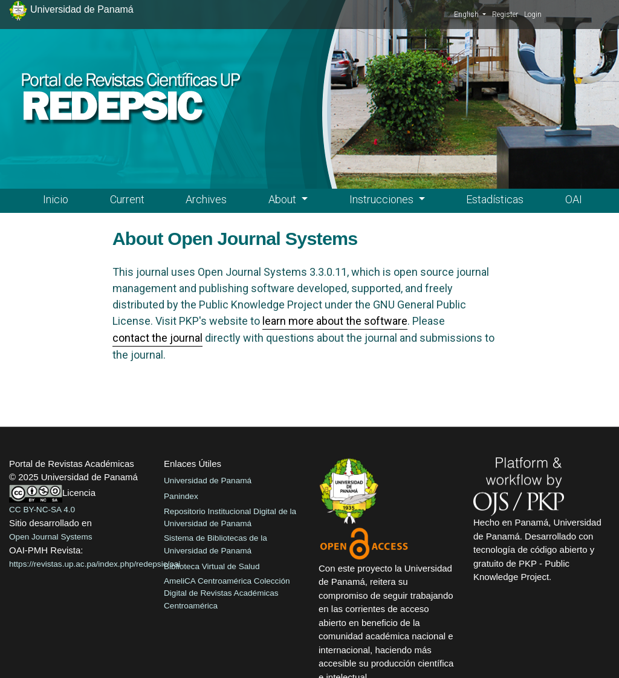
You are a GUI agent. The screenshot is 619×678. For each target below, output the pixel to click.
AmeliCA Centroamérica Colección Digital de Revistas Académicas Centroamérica (227, 593)
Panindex (181, 496)
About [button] (283, 199)
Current (127, 199)
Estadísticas (494, 199)
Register (505, 14)
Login (533, 14)
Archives (206, 199)
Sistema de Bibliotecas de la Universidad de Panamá (215, 544)
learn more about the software (334, 321)
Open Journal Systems (50, 536)
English (470, 14)
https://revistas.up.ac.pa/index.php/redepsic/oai (94, 564)
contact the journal (157, 337)
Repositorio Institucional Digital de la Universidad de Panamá (230, 517)
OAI (573, 199)
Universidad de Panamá (207, 480)
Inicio (55, 199)
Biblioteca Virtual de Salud (211, 566)
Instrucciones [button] (382, 199)
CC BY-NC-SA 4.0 (42, 509)
